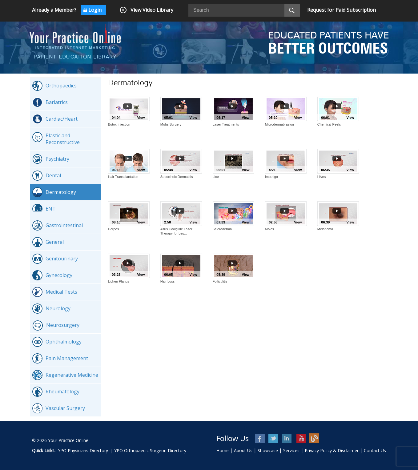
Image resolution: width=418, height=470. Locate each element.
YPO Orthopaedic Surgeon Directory (150, 450)
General (48, 242)
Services (291, 450)
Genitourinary (55, 259)
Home (222, 450)
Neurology (51, 308)
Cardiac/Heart (55, 119)
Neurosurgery (55, 325)
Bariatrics (50, 102)
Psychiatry (50, 159)
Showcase (268, 450)
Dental (46, 176)
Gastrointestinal (57, 225)
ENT (44, 209)
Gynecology (52, 275)
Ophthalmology (57, 342)
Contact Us (375, 450)
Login (95, 9)
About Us (243, 450)
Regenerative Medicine (65, 375)
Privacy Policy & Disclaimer (332, 450)
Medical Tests (54, 292)
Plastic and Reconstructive (56, 139)
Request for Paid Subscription (341, 9)
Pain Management (60, 358)
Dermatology (54, 192)
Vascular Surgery (58, 408)
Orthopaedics (54, 86)
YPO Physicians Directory (83, 450)
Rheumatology (55, 392)
